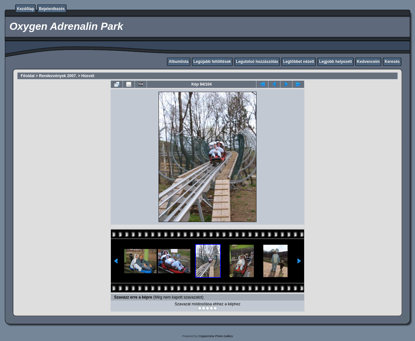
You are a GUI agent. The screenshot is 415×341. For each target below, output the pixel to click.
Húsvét (87, 76)
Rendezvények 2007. (58, 76)
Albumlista (178, 61)
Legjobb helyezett (335, 61)
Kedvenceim (368, 61)
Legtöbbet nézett (298, 61)
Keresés (392, 61)
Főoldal (28, 76)
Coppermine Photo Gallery (215, 336)
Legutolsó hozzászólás (257, 61)
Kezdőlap (25, 8)
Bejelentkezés (52, 8)
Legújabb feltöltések (212, 61)
